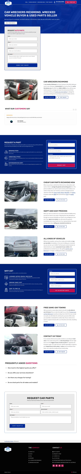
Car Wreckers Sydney (8, 441)
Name (9, 36)
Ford (67, 194)
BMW (55, 194)
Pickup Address (52, 283)
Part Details (12, 415)
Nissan (62, 192)
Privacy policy (7, 472)
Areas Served (32, 2)
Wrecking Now (41, 2)
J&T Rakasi (20, 121)
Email (42, 403)
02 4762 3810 (60, 1)
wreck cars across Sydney (61, 92)
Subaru (73, 192)
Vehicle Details (52, 277)
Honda (58, 192)
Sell (26, 2)
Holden (72, 194)
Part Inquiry (49, 2)
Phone (9, 42)
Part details (10, 54)
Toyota (55, 192)
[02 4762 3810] (55, 2)
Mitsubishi (67, 192)
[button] (73, 109)
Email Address (11, 48)
